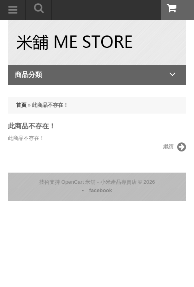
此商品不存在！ (50, 105)
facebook (100, 190)
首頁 (21, 105)
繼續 (174, 147)
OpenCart (72, 182)
